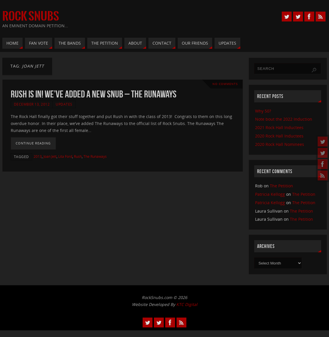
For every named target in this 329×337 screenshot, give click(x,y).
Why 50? (263, 111)
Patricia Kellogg (270, 194)
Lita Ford (65, 156)
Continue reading (33, 143)
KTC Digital (186, 304)
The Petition (281, 186)
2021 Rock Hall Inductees (279, 127)
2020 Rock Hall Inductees (279, 136)
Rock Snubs (30, 16)
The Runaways (95, 156)
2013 (38, 156)
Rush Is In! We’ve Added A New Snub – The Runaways (94, 94)
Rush (78, 156)
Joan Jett (50, 156)
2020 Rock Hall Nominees (279, 144)
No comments (225, 84)
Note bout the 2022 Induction (283, 119)
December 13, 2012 (32, 104)
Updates (64, 104)
